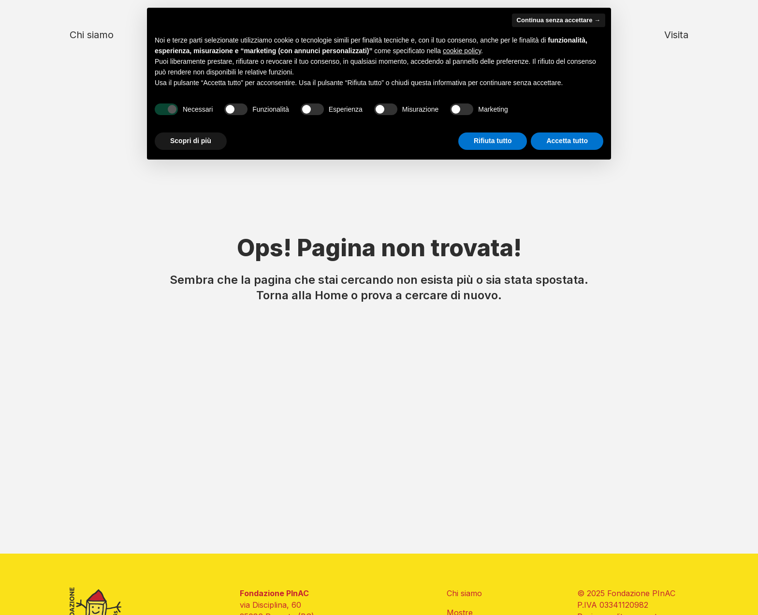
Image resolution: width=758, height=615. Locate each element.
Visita (676, 35)
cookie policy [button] (462, 51)
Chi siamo (92, 35)
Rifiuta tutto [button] (493, 141)
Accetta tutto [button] (567, 141)
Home (331, 295)
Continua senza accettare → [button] (558, 20)
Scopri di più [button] (190, 141)
